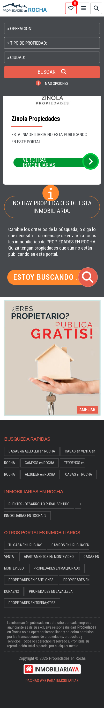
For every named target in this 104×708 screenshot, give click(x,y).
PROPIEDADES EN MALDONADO (57, 568)
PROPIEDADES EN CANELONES (31, 580)
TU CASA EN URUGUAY (25, 545)
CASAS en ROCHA (78, 474)
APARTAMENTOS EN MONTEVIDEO (49, 557)
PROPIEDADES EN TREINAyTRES (32, 603)
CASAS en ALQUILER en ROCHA (32, 451)
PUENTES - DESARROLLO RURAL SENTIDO (39, 504)
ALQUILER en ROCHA (40, 474)
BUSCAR (52, 72)
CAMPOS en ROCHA (39, 463)
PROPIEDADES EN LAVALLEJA (51, 591)
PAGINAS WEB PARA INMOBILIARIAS (52, 681)
